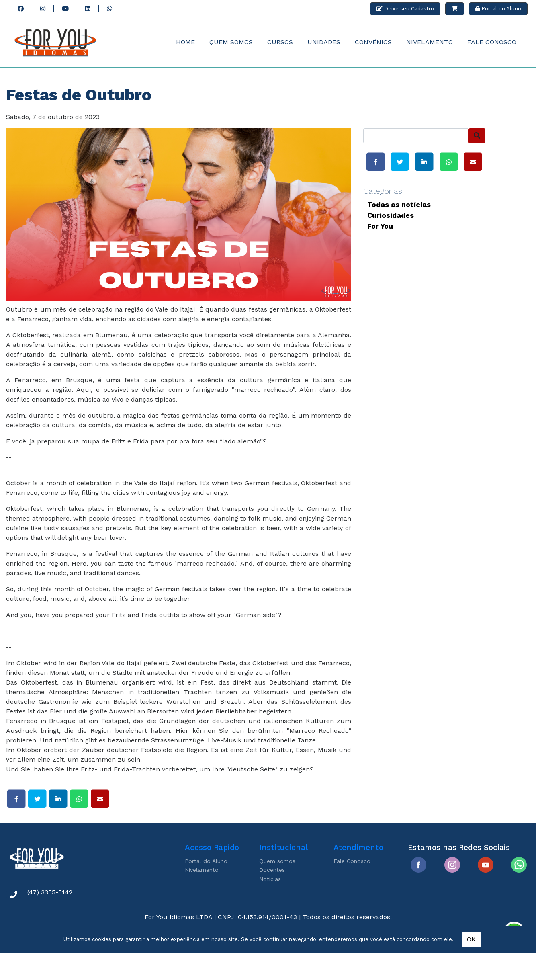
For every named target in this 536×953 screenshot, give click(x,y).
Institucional (283, 847)
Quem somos (277, 861)
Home (185, 42)
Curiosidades (390, 215)
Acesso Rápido (212, 847)
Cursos (280, 42)
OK (471, 939)
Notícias (270, 879)
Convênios (373, 42)
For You (380, 226)
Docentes (272, 870)
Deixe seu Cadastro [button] (405, 9)
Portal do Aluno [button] (498, 9)
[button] (454, 8)
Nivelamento (429, 42)
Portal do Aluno (206, 861)
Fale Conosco (491, 42)
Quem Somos (231, 42)
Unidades (323, 42)
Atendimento (358, 847)
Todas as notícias (399, 204)
